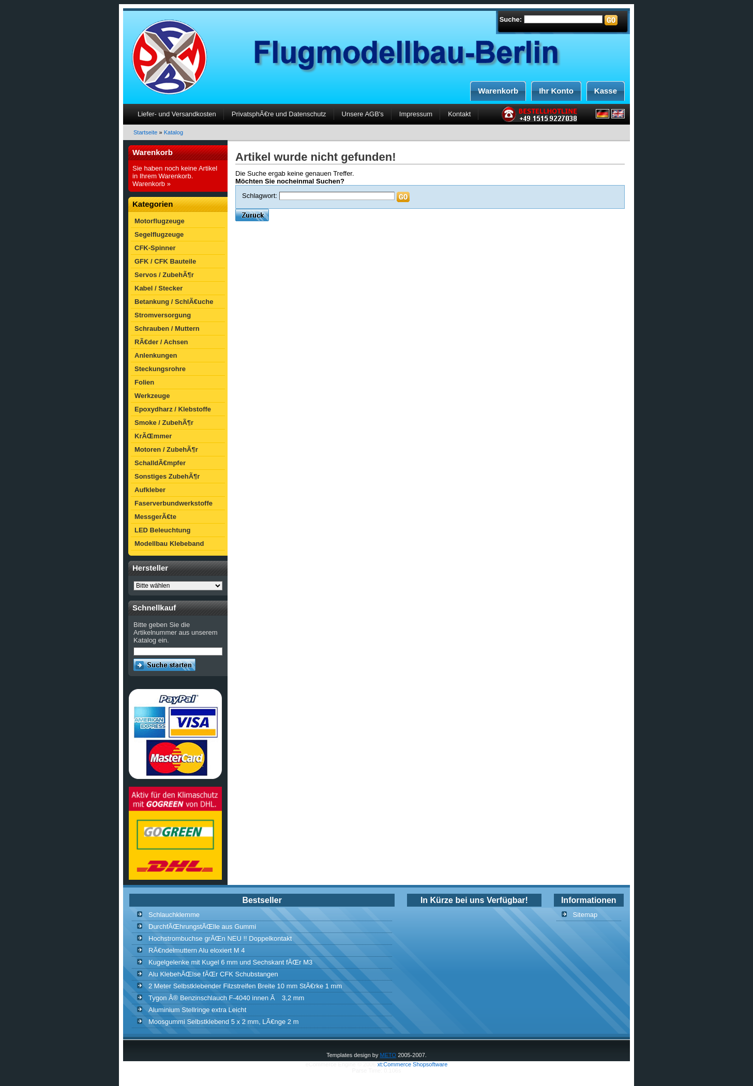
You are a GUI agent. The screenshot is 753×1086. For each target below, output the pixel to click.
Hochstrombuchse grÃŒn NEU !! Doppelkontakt (220, 938)
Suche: (511, 19)
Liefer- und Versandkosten (177, 114)
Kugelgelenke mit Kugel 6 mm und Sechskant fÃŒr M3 (230, 962)
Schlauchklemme (174, 915)
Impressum (415, 114)
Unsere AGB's (363, 114)
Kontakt (459, 114)
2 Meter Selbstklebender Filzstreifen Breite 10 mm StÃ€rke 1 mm (245, 986)
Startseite (145, 132)
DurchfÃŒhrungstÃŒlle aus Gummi (202, 926)
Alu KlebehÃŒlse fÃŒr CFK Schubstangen (213, 974)
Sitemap (585, 915)
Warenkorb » (151, 184)
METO (388, 1055)
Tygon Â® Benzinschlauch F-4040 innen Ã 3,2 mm (226, 998)
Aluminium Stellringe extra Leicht (197, 1010)
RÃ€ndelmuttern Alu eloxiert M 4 (196, 950)
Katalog (173, 132)
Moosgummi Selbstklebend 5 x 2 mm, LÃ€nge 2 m (223, 1022)
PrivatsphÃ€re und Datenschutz (279, 114)
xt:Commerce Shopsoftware (413, 1064)
